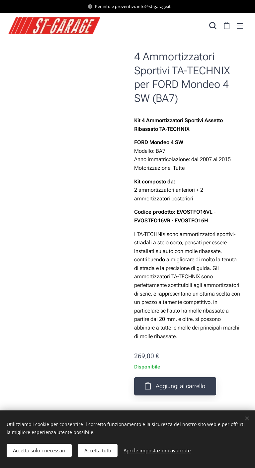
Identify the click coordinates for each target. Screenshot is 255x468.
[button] (212, 25)
